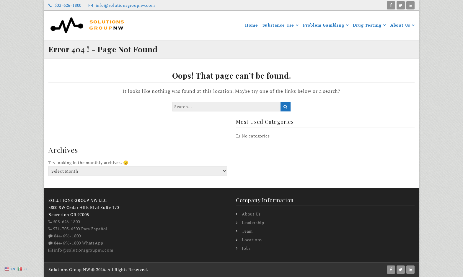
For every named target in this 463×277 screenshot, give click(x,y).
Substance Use (278, 25)
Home (251, 25)
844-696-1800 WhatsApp (75, 243)
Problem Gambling (323, 25)
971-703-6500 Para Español (77, 229)
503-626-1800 (64, 5)
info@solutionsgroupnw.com (122, 5)
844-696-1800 (64, 236)
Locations (252, 240)
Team (247, 231)
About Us (400, 25)
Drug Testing (367, 25)
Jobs (246, 249)
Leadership (253, 223)
